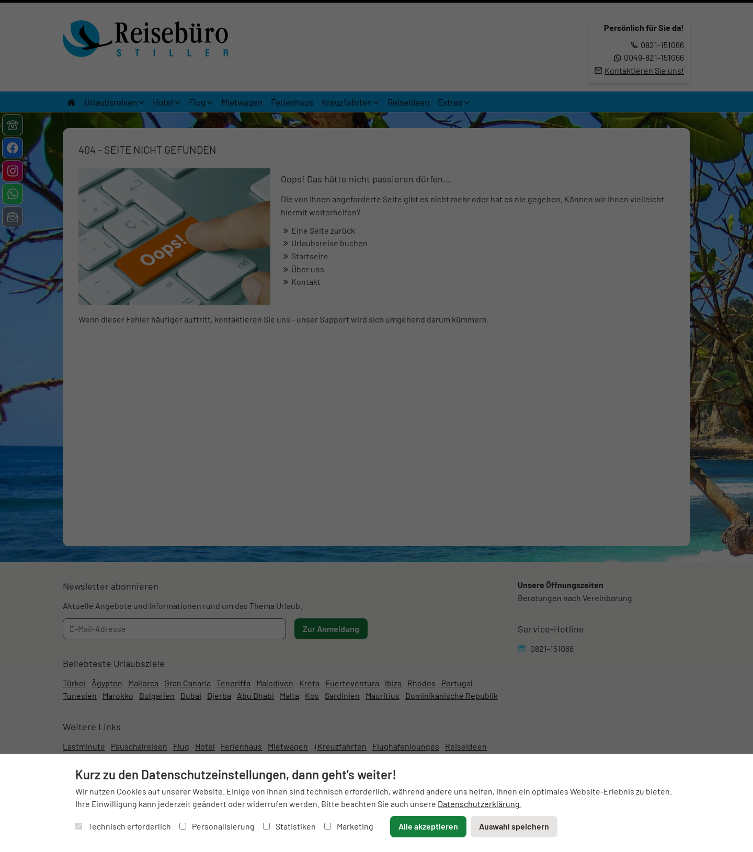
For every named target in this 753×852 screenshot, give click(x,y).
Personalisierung (217, 826)
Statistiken (289, 826)
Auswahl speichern (514, 826)
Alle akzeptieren (428, 826)
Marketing (348, 826)
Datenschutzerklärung (479, 804)
